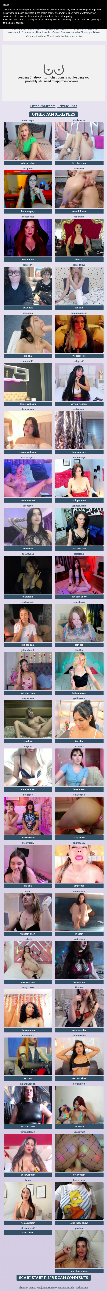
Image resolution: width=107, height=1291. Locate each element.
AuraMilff (28, 361)
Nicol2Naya (28, 120)
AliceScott (28, 505)
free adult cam (79, 211)
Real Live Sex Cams (47, 32)
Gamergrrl (28, 265)
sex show (28, 307)
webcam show (27, 163)
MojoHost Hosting (47, 1287)
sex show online (78, 1271)
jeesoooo (28, 313)
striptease (79, 885)
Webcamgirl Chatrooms (21, 32)
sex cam (79, 307)
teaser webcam (28, 404)
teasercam (28, 596)
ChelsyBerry (28, 843)
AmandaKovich (28, 1084)
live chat (79, 741)
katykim (28, 746)
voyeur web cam (28, 452)
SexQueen (28, 168)
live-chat (27, 356)
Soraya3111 (28, 554)
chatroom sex (28, 1030)
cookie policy (66, 16)
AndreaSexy (79, 843)
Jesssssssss (28, 216)
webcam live (79, 356)
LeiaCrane (79, 554)
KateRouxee (28, 409)
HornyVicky (79, 1180)
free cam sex (79, 452)
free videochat (79, 1030)
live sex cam (27, 645)
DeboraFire (79, 216)
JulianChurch (27, 650)
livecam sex (79, 982)
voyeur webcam (79, 404)
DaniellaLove (79, 265)
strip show (78, 837)
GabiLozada (79, 698)
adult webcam (28, 789)
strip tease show (79, 1223)
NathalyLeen (79, 409)
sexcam (28, 1078)
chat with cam (79, 548)
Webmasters (82, 1287)
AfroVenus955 (28, 1228)
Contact (32, 1287)
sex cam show (79, 596)
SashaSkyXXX (28, 457)
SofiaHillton (79, 1084)
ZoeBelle (28, 939)
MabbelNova (28, 1035)
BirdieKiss (79, 746)
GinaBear (79, 1228)
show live (28, 548)
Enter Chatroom (43, 106)
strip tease (27, 1232)
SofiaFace (28, 794)
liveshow (79, 1126)
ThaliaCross (79, 120)
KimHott (79, 987)
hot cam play (28, 211)
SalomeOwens (79, 1035)
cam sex (79, 645)
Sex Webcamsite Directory (75, 32)
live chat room (27, 693)
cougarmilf (79, 1132)
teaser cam (28, 259)
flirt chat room (79, 163)
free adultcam (28, 1223)
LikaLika (79, 650)
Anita (28, 891)
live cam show (27, 1126)
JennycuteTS (28, 987)
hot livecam (79, 1174)
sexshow (28, 741)
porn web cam (27, 982)
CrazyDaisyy (79, 602)
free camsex (79, 789)
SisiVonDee (79, 794)
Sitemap (23, 1287)
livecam (79, 934)
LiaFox (28, 1180)
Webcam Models (66, 1287)
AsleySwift (79, 361)
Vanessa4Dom (79, 505)
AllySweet (79, 168)
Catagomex (79, 891)
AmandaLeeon (28, 1132)
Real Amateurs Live (71, 36)
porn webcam (28, 837)
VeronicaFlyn (79, 457)
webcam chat (28, 500)
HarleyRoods (28, 602)
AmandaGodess (79, 313)
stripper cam (79, 500)
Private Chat (67, 106)
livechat (79, 259)
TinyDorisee (28, 698)
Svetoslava (79, 939)
